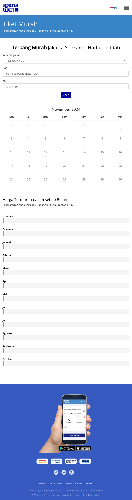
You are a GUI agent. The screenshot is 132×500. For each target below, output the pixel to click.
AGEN (89, 483)
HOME (42, 483)
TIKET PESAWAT (55, 483)
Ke (4, 80)
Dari (5, 68)
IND (117, 8)
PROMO (79, 483)
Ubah (66, 94)
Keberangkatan (11, 55)
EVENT (69, 483)
